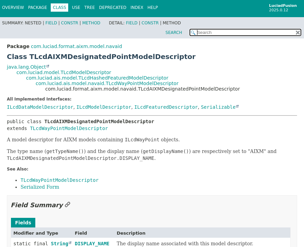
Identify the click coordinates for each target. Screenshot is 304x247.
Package (37, 7)
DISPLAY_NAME (92, 243)
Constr (69, 23)
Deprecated (112, 7)
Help (152, 7)
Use (76, 7)
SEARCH (174, 32)
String (60, 243)
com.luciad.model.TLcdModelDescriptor (63, 72)
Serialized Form (40, 187)
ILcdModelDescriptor (103, 107)
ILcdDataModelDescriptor (40, 107)
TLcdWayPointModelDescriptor (69, 128)
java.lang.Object (26, 67)
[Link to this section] (67, 205)
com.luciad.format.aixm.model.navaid (76, 46)
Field (51, 23)
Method (91, 23)
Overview (13, 7)
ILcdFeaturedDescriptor (166, 107)
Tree (89, 7)
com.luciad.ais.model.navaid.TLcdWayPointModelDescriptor (107, 83)
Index (137, 7)
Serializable (218, 107)
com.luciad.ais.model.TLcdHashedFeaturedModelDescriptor (97, 78)
